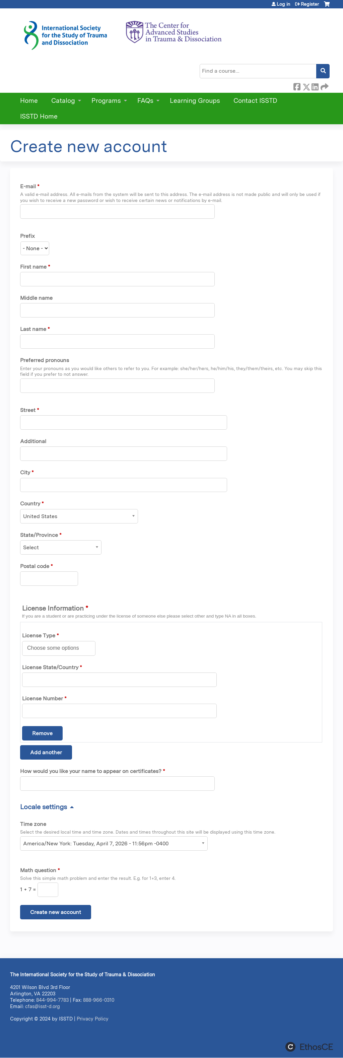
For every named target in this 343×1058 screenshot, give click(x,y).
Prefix (27, 236)
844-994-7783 (52, 1000)
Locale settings (43, 807)
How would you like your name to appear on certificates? (90, 771)
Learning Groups (195, 100)
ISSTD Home (39, 116)
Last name (33, 329)
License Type (38, 635)
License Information (55, 608)
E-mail (28, 186)
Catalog (63, 100)
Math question (38, 870)
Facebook (296, 86)
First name (33, 267)
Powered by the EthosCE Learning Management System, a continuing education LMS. (309, 1047)
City (25, 472)
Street (28, 410)
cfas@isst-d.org (42, 1006)
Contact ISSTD (255, 100)
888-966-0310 (98, 1000)
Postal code (34, 566)
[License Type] (56, 648)
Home (29, 100)
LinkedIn (315, 86)
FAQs (145, 100)
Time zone (33, 824)
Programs (106, 100)
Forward (324, 86)
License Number (42, 698)
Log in (283, 4)
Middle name (36, 298)
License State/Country (50, 667)
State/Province (39, 535)
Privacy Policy (93, 1018)
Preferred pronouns (44, 360)
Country (30, 503)
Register (310, 4)
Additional (33, 441)
